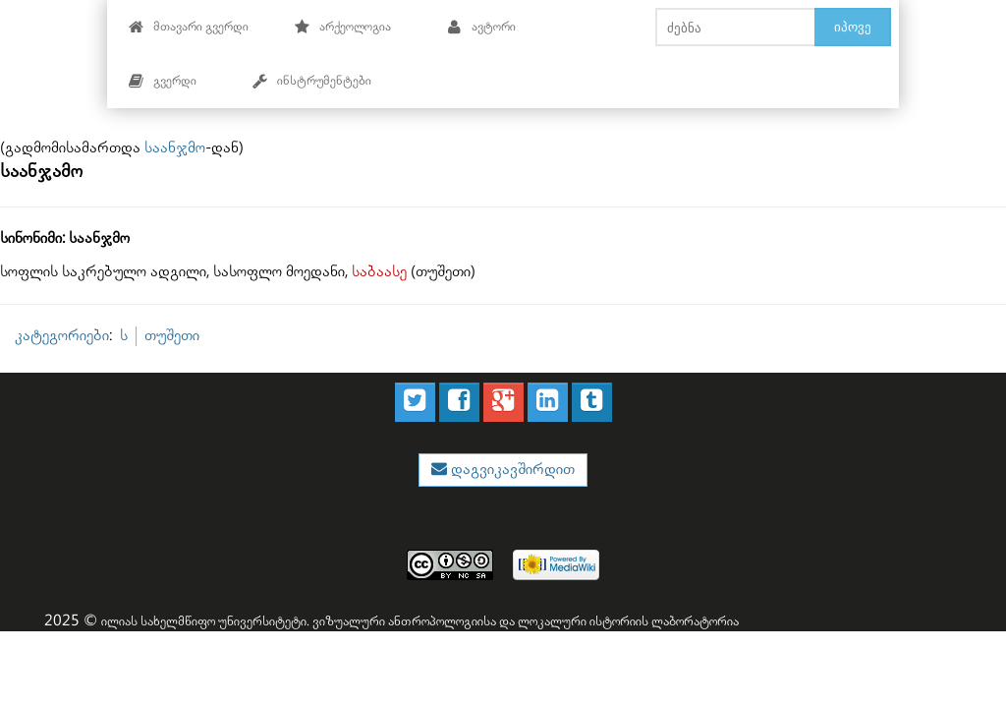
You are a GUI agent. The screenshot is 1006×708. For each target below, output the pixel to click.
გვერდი (162, 81)
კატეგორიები (62, 335)
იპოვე (852, 26)
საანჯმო (174, 148)
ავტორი (481, 27)
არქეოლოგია (342, 27)
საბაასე (379, 272)
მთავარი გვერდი (188, 27)
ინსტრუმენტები (311, 81)
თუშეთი (171, 335)
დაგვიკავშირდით (511, 469)
